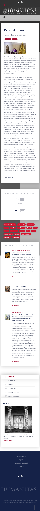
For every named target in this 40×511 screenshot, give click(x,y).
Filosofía (29, 227)
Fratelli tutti (7, 237)
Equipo (21, 460)
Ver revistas (8, 440)
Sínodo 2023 (16, 237)
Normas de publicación (21, 463)
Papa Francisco (8, 39)
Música (33, 231)
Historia (6, 231)
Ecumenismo (14, 231)
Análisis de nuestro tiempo (18, 284)
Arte (28, 231)
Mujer (35, 227)
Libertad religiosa (8, 234)
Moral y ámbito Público (17, 312)
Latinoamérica (21, 224)
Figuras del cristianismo (9, 224)
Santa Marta (14, 39)
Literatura (22, 231)
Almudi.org (11, 177)
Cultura (6, 227)
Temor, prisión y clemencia (19, 286)
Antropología (31, 224)
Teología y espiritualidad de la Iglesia (21, 250)
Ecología (17, 234)
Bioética (13, 227)
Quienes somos (21, 456)
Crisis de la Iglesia (26, 234)
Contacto (21, 466)
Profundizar (17, 277)
